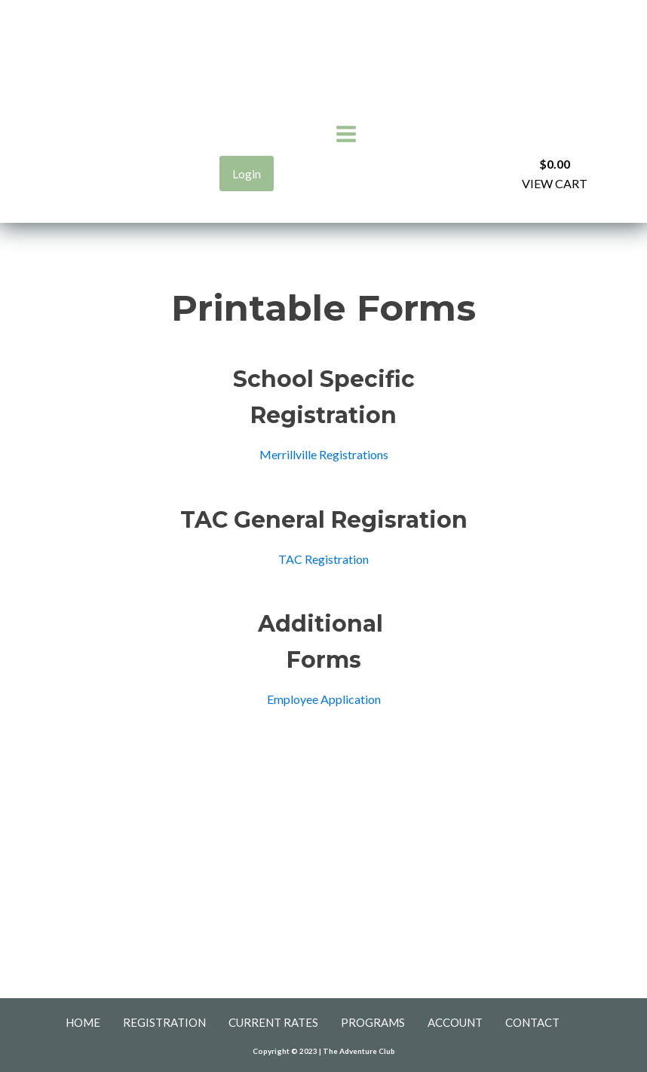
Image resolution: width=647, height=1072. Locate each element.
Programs (373, 1022)
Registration (164, 1022)
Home (83, 1022)
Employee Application (324, 699)
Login (246, 173)
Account (455, 1022)
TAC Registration (323, 559)
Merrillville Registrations (323, 454)
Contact (532, 1022)
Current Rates (273, 1022)
